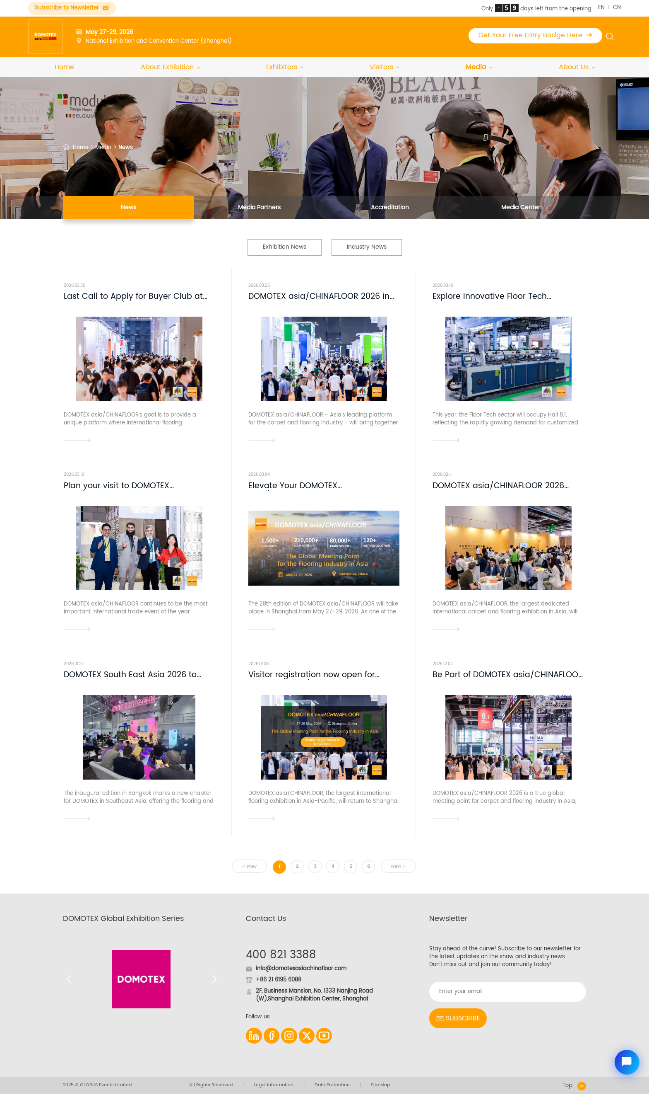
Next (396, 868)
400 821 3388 (281, 956)
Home (64, 67)
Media (479, 67)
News (128, 208)
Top (574, 1087)
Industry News (367, 247)
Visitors (384, 67)
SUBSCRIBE (458, 1019)
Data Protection (332, 1086)
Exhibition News (284, 247)
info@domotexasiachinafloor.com (301, 970)
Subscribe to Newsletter (72, 8)
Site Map (380, 1086)
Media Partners (259, 208)
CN (617, 7)
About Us (576, 67)
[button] (68, 980)
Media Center (520, 208)
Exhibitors (284, 67)
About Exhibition (170, 67)
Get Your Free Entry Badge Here (535, 35)
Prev (252, 868)
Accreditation (390, 208)
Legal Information (273, 1086)
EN (601, 7)
